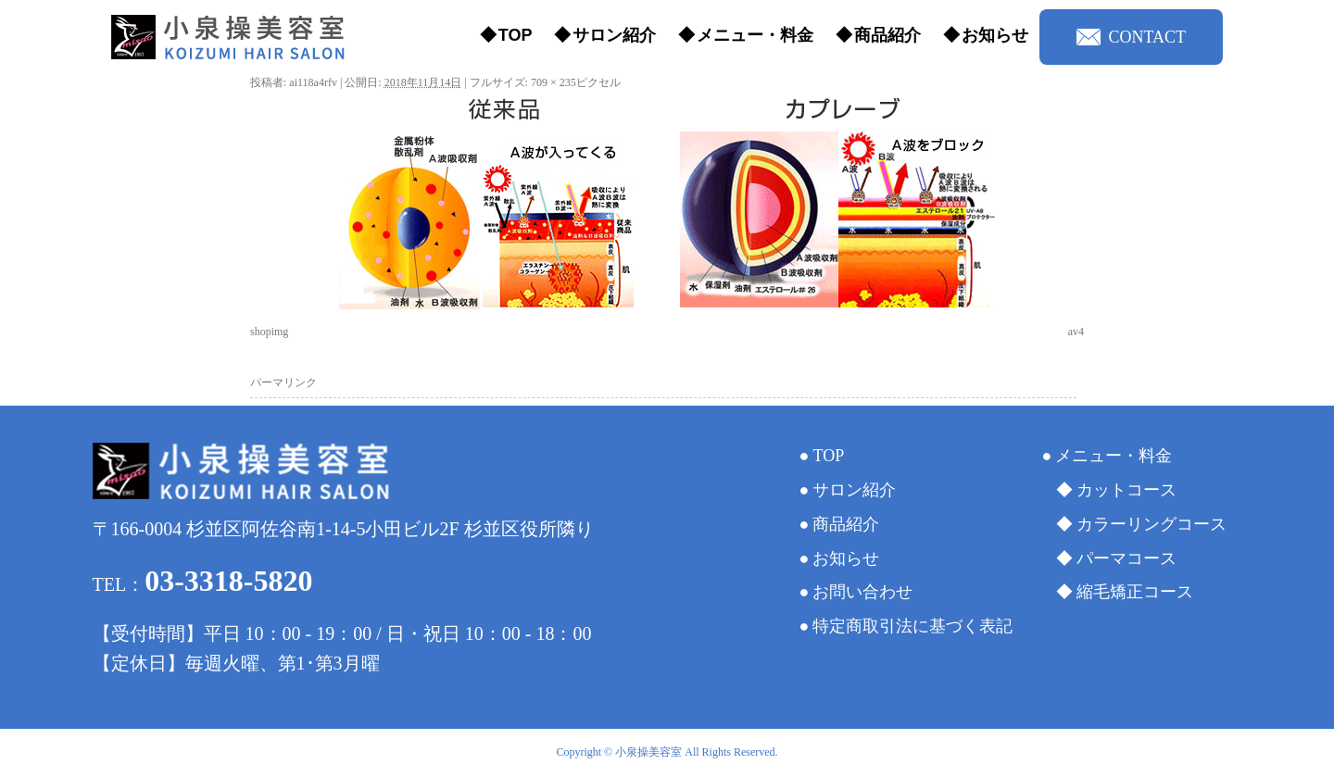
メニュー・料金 (755, 35)
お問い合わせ (862, 592)
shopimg (269, 331)
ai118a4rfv (313, 82)
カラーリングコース (1151, 524)
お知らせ (995, 35)
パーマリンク (283, 382)
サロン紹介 (614, 35)
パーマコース (1126, 558)
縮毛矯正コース (1134, 592)
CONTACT (1131, 37)
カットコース (1126, 490)
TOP (515, 35)
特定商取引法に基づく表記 (912, 626)
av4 (1076, 331)
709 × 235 (553, 82)
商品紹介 (887, 35)
